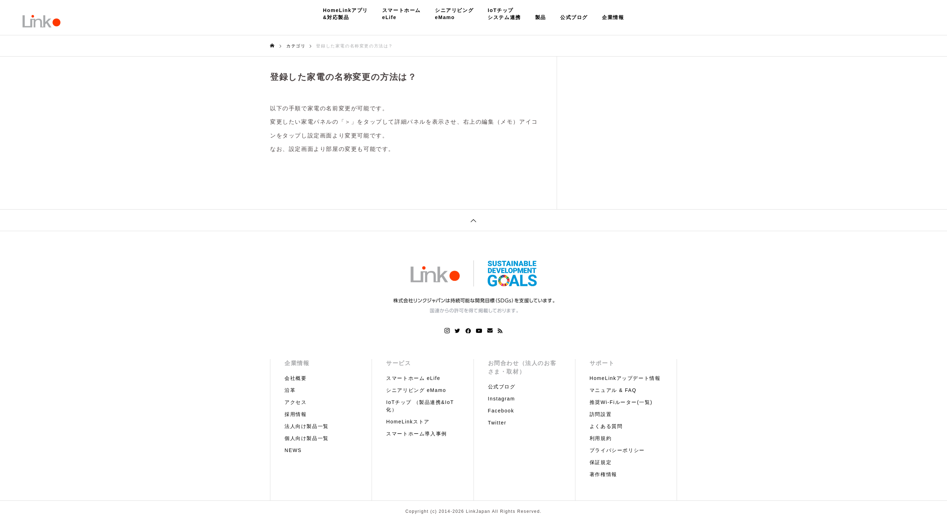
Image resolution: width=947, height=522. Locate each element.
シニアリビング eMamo (416, 390)
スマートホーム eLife (413, 378)
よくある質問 (606, 426)
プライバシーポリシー (617, 450)
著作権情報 (603, 474)
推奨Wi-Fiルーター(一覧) (621, 402)
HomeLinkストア (408, 421)
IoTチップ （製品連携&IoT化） (420, 405)
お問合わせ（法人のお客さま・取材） (522, 367)
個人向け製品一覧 (307, 438)
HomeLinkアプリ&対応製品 (345, 13)
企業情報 (613, 17)
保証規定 (601, 462)
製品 (540, 17)
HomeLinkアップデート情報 (625, 378)
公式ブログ (574, 17)
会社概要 (295, 378)
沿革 (290, 390)
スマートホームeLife (401, 13)
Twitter (497, 423)
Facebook (501, 411)
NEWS (293, 450)
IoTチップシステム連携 (504, 13)
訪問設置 (601, 414)
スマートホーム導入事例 (416, 433)
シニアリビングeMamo (454, 13)
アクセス (295, 402)
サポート (602, 363)
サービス (398, 363)
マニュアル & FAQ (613, 390)
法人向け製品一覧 (307, 426)
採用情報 (295, 414)
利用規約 (601, 438)
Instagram (501, 398)
